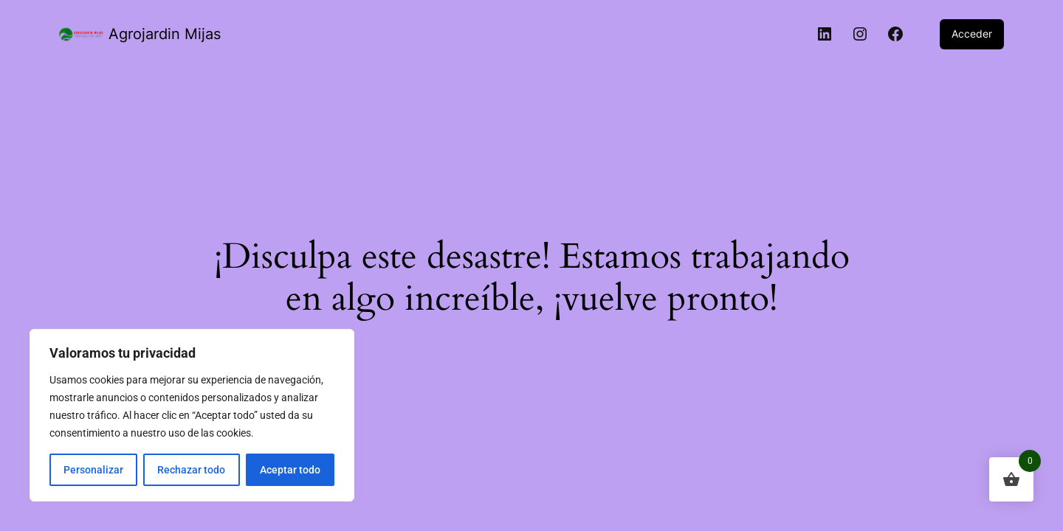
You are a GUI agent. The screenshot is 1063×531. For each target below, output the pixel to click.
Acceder (972, 33)
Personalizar (93, 470)
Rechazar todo (191, 470)
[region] (192, 415)
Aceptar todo (290, 470)
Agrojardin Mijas (165, 34)
